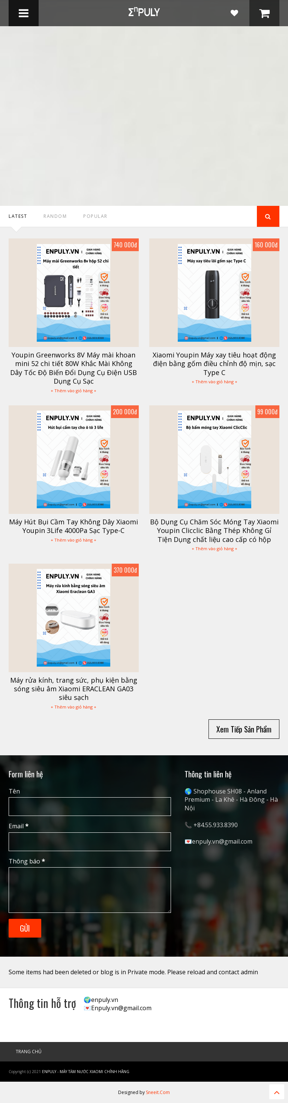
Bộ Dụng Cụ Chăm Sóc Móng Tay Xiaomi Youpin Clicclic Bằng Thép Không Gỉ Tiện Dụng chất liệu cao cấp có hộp (214, 530)
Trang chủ (29, 1051)
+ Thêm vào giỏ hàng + (73, 390)
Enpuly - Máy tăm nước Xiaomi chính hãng (85, 1071)
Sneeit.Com (158, 1092)
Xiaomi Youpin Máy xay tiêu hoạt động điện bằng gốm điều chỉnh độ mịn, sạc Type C (214, 363)
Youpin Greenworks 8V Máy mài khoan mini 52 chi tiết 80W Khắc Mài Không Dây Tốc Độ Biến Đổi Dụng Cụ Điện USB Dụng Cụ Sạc (73, 368)
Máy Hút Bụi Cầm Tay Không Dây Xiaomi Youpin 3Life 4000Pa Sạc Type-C (73, 526)
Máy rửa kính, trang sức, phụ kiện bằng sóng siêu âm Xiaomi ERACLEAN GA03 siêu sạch (73, 689)
